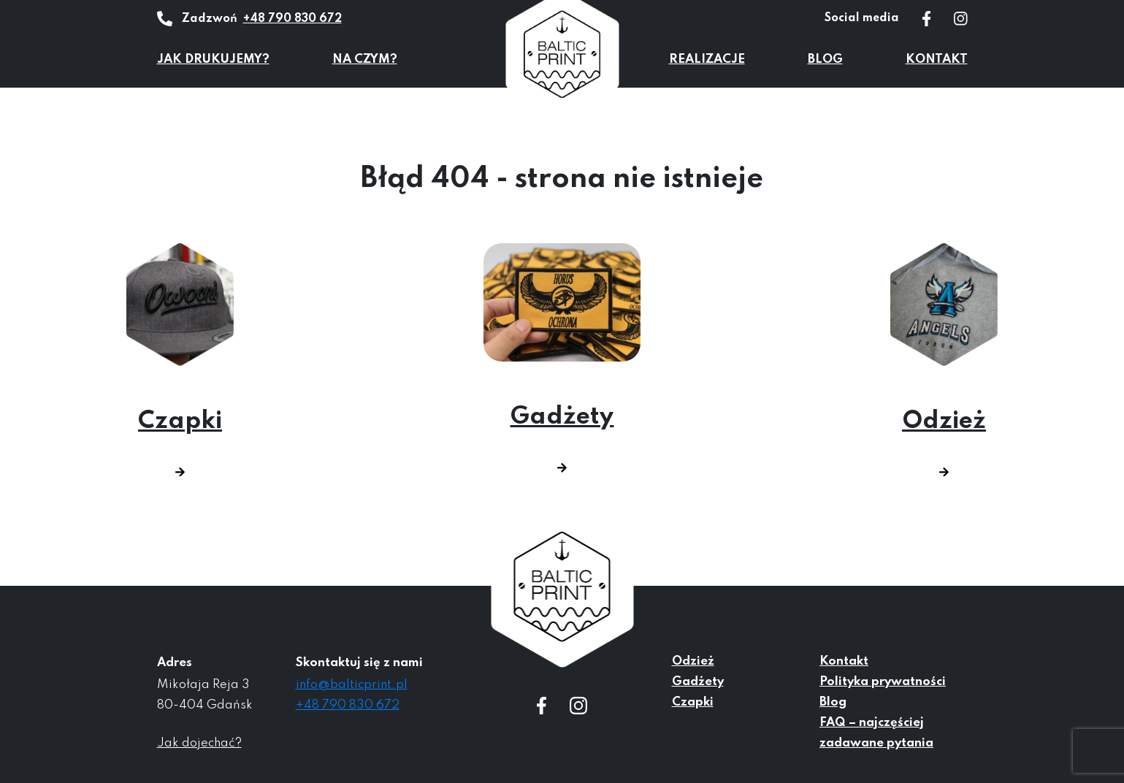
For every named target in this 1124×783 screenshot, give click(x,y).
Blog (825, 59)
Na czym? (364, 59)
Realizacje (707, 59)
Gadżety (562, 358)
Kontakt (937, 59)
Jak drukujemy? (213, 59)
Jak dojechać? (199, 743)
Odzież (944, 360)
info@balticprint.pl (352, 685)
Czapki (180, 360)
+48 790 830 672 (292, 19)
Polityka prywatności (882, 682)
